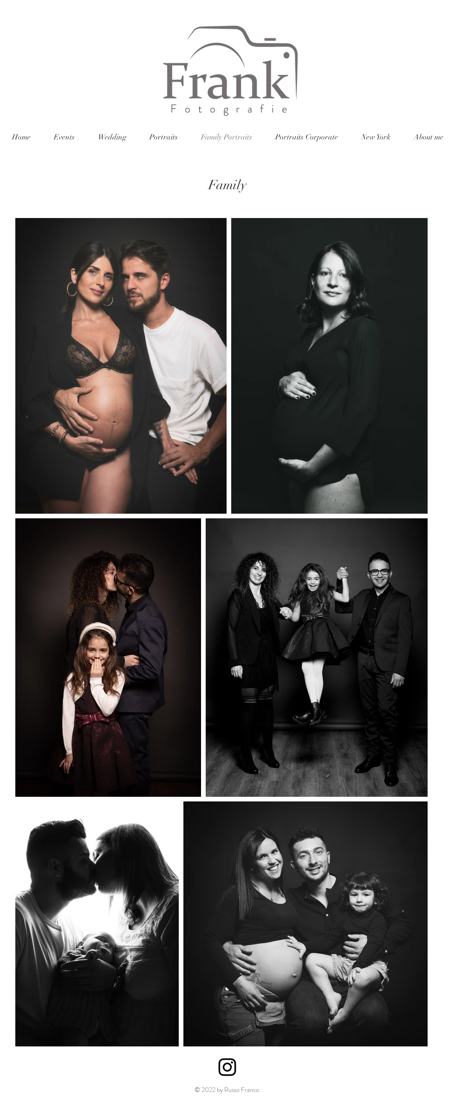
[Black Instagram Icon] (227, 1067)
